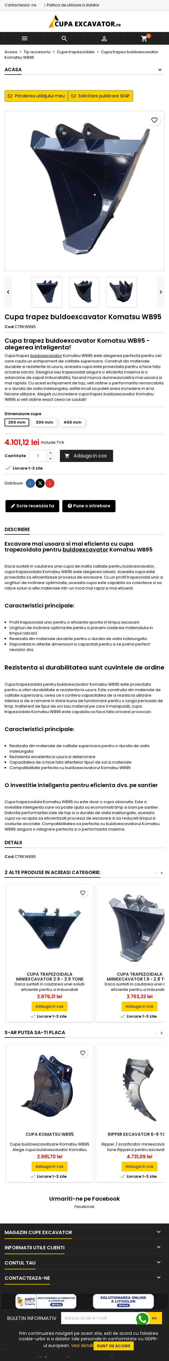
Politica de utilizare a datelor (73, 5)
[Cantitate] (38, 456)
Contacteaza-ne (20, 5)
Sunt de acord (113, 1346)
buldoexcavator (46, 356)
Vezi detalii (82, 1345)
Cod (9, 327)
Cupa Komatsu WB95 (50, 1134)
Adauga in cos (85, 455)
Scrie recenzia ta (32, 506)
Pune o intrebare (88, 506)
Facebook (84, 1206)
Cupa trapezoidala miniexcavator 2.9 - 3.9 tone (49, 976)
